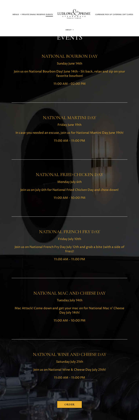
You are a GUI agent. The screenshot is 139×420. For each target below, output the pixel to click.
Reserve (41, 14)
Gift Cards (127, 14)
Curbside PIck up (103, 14)
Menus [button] (16, 14)
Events (49, 14)
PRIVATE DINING (29, 14)
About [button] (69, 30)
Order (69, 404)
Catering (117, 14)
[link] (74, 14)
